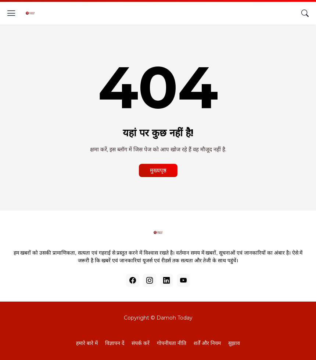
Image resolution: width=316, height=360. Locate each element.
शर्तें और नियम (207, 343)
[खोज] (305, 13)
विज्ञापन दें (114, 343)
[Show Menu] (11, 13)
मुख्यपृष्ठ (158, 170)
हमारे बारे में (87, 343)
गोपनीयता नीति (171, 343)
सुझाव (234, 343)
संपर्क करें (141, 343)
